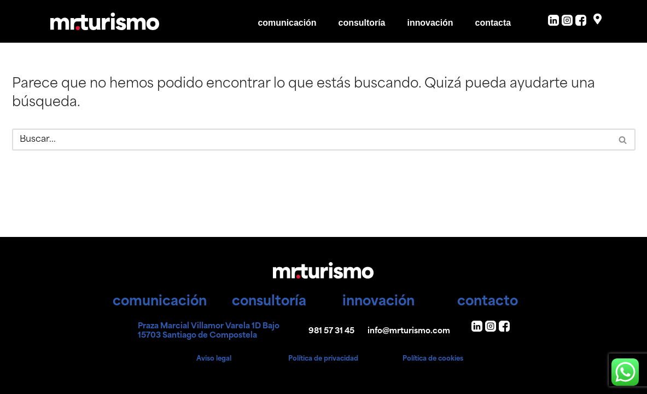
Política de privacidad (323, 359)
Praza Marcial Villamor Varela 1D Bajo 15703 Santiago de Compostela (208, 331)
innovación (430, 22)
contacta (493, 22)
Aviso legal (213, 359)
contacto (487, 302)
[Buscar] (311, 139)
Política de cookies (433, 359)
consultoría (361, 22)
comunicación (286, 22)
